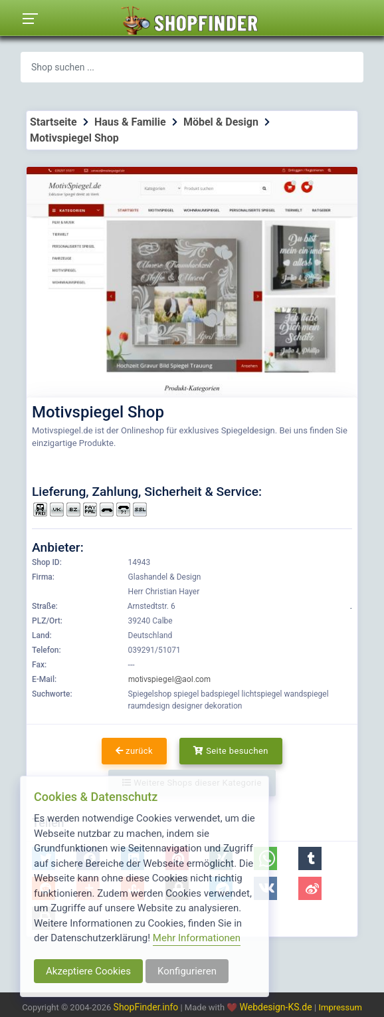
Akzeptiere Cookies (88, 971)
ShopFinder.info (146, 1007)
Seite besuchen (230, 751)
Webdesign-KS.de (277, 1007)
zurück (134, 751)
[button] (310, 858)
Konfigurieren (187, 971)
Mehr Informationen (196, 938)
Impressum (339, 1007)
